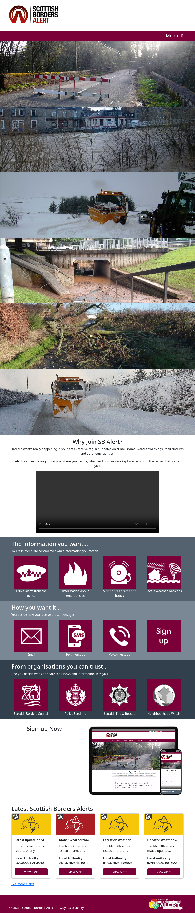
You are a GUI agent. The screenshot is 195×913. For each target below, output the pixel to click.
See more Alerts (22, 884)
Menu (175, 35)
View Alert (31, 872)
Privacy (61, 908)
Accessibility (75, 908)
